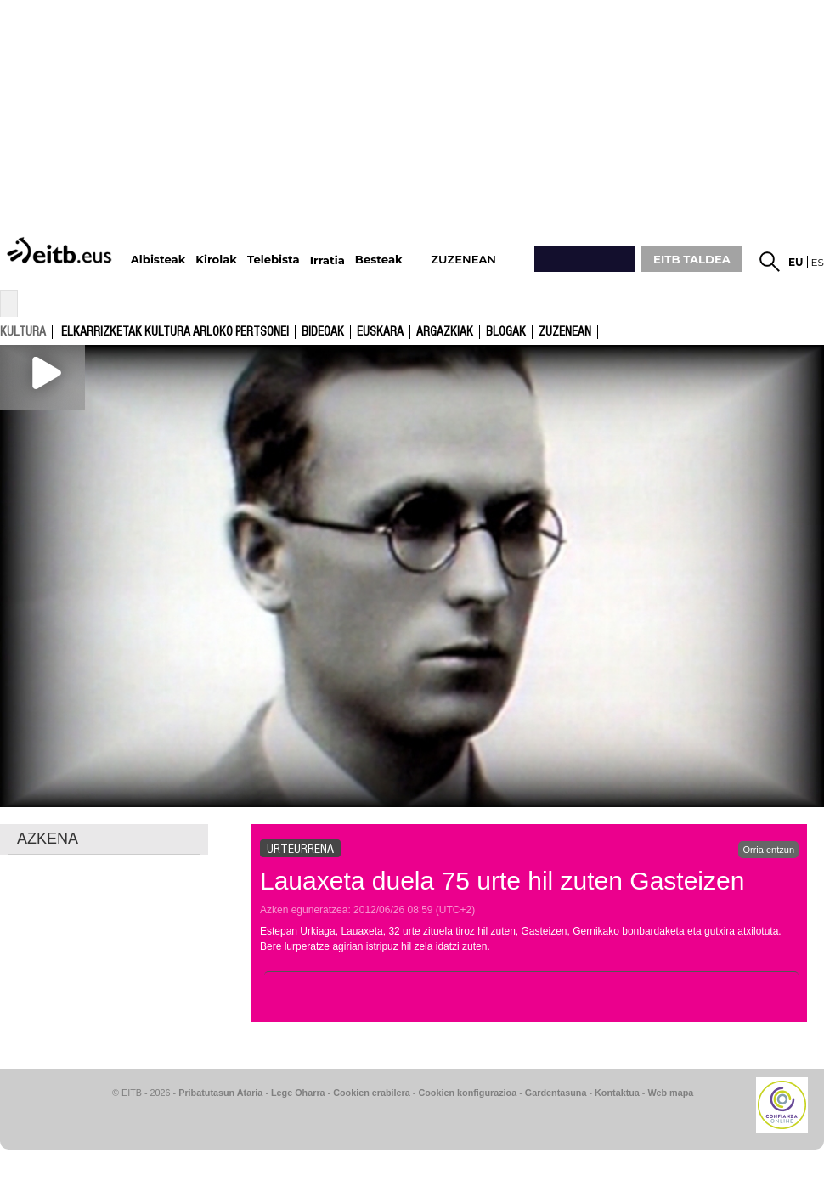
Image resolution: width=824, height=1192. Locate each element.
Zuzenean (565, 332)
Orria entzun (768, 850)
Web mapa (670, 1092)
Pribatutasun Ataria (220, 1092)
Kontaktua (617, 1092)
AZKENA (47, 838)
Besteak (379, 259)
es (817, 262)
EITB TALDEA (692, 259)
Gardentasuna (556, 1092)
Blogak (506, 332)
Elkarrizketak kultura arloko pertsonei (175, 332)
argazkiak (444, 332)
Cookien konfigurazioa (467, 1092)
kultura (23, 331)
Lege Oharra (298, 1092)
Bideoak (323, 332)
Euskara (380, 332)
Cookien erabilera (371, 1092)
